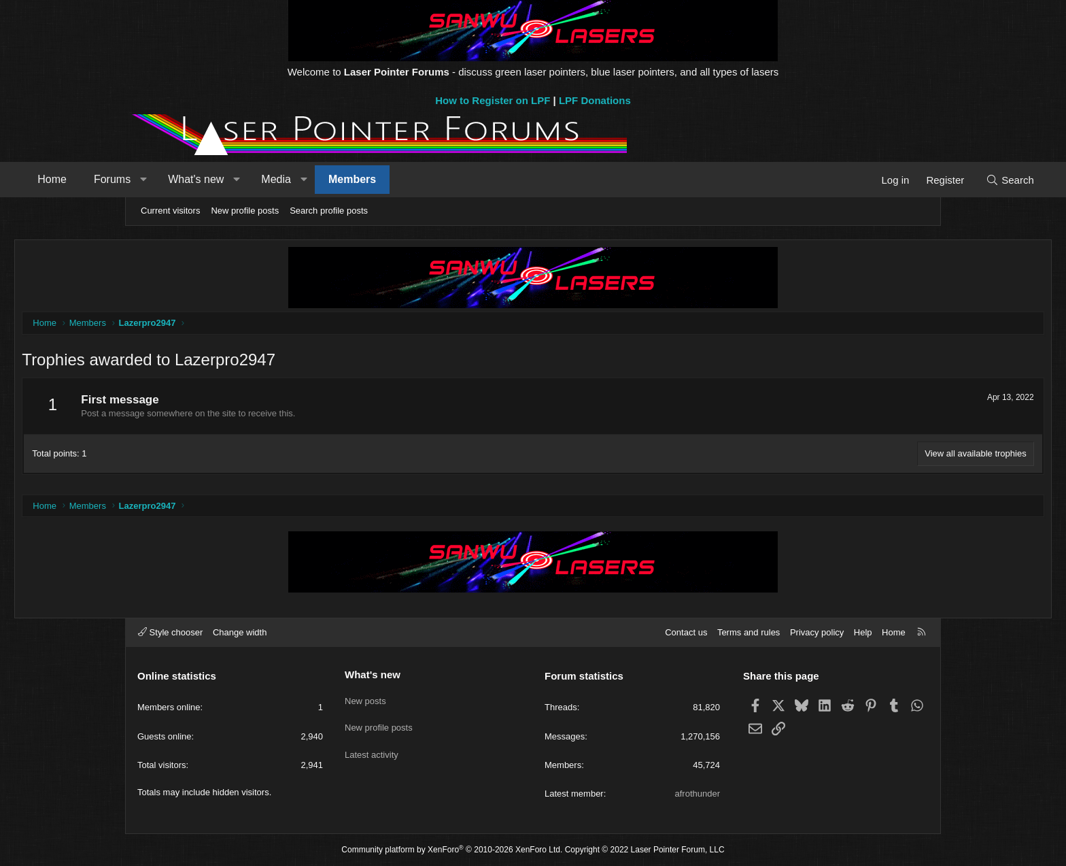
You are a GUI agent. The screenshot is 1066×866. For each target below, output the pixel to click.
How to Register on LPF (492, 100)
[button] (251, 179)
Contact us (686, 632)
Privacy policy (817, 632)
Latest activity (371, 747)
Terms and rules (748, 632)
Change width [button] (240, 632)
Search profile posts (329, 210)
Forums (220, 179)
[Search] (902, 180)
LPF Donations (595, 100)
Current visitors (170, 210)
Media (384, 179)
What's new (304, 179)
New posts (365, 698)
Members (460, 179)
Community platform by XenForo (451, 849)
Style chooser (170, 632)
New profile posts (245, 210)
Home (160, 179)
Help (863, 632)
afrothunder (698, 793)
